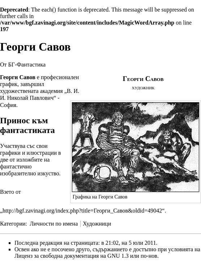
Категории (13, 224)
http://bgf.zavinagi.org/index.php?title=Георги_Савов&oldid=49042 (82, 211)
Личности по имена (54, 224)
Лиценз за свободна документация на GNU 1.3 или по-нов (85, 256)
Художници (97, 224)
